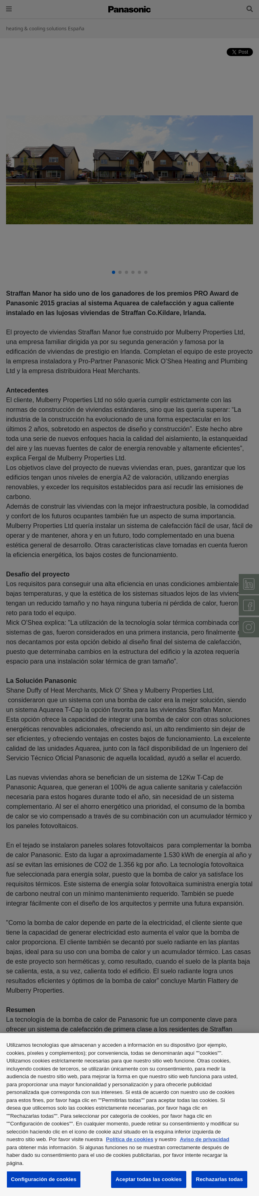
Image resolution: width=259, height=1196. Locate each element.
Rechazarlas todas (219, 1179)
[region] (129, 1114)
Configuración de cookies (43, 1179)
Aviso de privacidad (204, 1139)
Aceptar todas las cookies (149, 1179)
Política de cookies (129, 1139)
